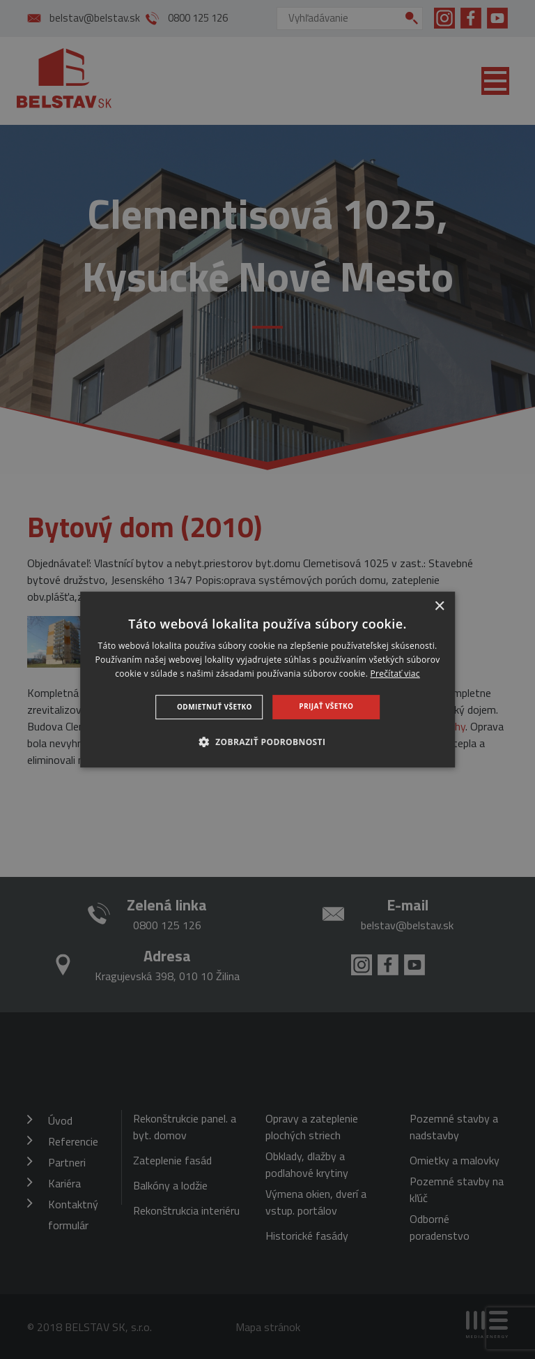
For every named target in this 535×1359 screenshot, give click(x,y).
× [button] (439, 606)
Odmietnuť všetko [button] (214, 707)
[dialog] (267, 679)
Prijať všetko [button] (326, 706)
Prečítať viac (395, 674)
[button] (268, 741)
